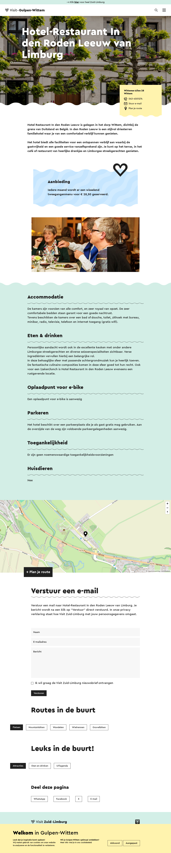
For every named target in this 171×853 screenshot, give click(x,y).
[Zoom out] (167, 508)
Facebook (61, 799)
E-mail (93, 799)
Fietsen (16, 728)
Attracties (18, 766)
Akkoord (115, 843)
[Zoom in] (167, 503)
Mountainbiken (37, 728)
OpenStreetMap (154, 571)
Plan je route (135, 108)
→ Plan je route (38, 572)
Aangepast (131, 843)
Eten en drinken (40, 766)
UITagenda (62, 766)
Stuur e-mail (135, 103)
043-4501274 (135, 99)
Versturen (39, 694)
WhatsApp (39, 799)
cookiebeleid (86, 842)
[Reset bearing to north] (167, 512)
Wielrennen (78, 728)
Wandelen (58, 728)
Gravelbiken (99, 728)
